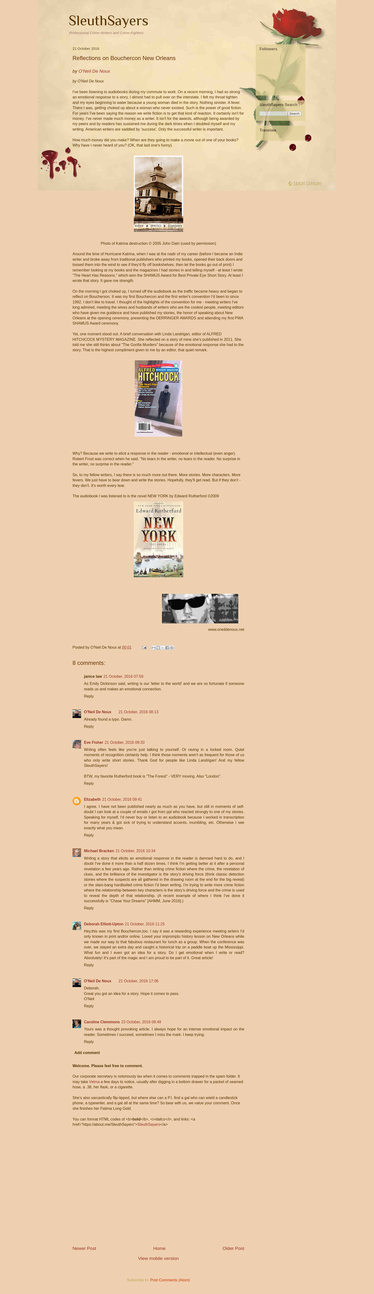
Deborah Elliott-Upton (103, 924)
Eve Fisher (93, 742)
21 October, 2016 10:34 (135, 851)
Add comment (87, 1053)
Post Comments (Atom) (170, 1280)
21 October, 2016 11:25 (145, 924)
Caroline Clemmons (102, 1022)
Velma (94, 1082)
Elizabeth (92, 799)
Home (159, 1248)
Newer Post (84, 1248)
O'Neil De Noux (97, 712)
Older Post (233, 1248)
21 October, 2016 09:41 (122, 799)
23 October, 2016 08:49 (141, 1022)
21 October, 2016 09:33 (125, 742)
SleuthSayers (108, 20)
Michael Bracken (99, 851)
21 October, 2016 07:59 (123, 676)
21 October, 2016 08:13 (138, 712)
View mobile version (158, 1258)
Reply (89, 696)
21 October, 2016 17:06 (138, 981)
